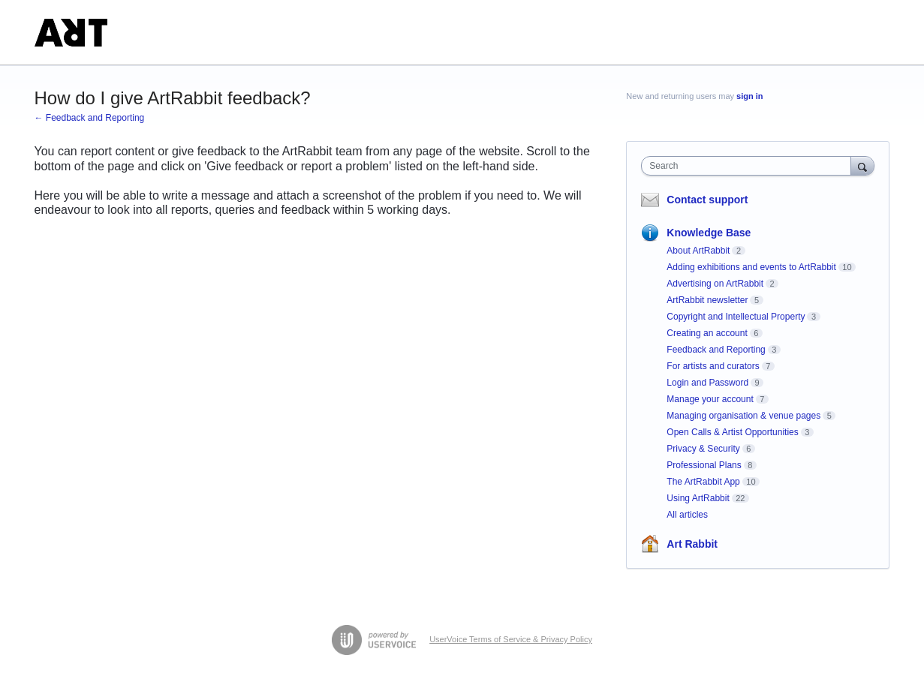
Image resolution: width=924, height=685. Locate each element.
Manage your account (710, 399)
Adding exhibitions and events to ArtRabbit (751, 267)
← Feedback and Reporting (90, 118)
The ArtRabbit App (703, 481)
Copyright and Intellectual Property (736, 316)
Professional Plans (704, 465)
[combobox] (749, 166)
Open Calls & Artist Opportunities (732, 432)
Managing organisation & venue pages (743, 415)
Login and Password (707, 382)
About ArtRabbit (698, 250)
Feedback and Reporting (716, 349)
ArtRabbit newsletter (707, 300)
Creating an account (707, 333)
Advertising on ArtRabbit (715, 283)
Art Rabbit (692, 544)
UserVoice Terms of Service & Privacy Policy (510, 639)
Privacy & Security (703, 448)
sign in (749, 96)
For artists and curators (713, 366)
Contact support (707, 200)
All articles (687, 514)
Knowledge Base (709, 233)
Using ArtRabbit (698, 498)
